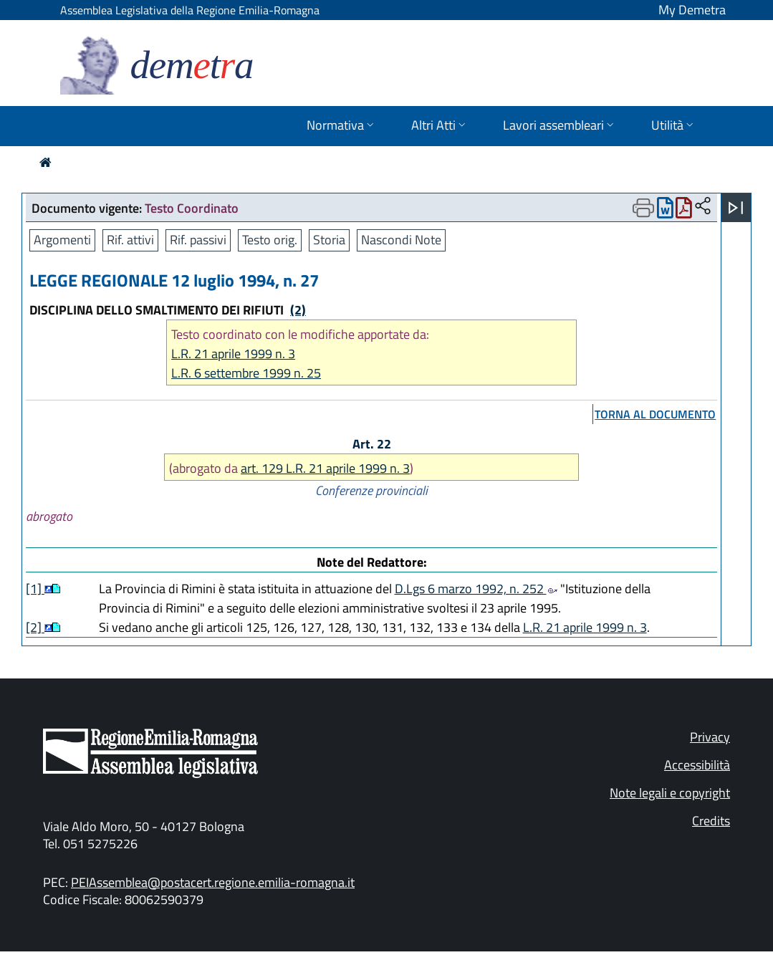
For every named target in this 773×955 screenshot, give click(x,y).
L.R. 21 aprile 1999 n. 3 (233, 353)
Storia (329, 239)
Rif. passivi (198, 239)
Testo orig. (269, 239)
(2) (298, 310)
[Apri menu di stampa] (643, 208)
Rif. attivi (130, 239)
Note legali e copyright (670, 792)
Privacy (710, 737)
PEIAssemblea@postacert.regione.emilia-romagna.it (213, 882)
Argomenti (62, 239)
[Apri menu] (735, 207)
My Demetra (692, 9)
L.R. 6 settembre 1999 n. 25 (246, 373)
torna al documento (655, 414)
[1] (35, 588)
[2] (35, 627)
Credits (711, 820)
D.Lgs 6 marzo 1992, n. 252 (476, 588)
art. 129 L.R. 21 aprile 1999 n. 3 (325, 468)
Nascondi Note (401, 239)
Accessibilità (697, 764)
